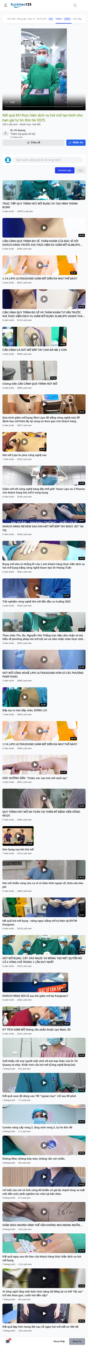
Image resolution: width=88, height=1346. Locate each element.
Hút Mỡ (11, 18)
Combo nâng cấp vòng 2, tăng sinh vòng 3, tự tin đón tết (37, 1127)
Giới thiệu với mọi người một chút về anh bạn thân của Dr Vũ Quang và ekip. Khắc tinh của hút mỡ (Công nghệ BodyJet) (40, 1063)
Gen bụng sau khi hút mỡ (18, 849)
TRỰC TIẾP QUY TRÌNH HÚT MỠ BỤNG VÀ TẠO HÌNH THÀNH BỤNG (40, 205)
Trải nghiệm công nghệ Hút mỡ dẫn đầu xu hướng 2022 (36, 601)
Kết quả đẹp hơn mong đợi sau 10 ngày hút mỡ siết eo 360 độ (40, 1326)
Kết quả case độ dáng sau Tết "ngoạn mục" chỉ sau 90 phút (39, 1096)
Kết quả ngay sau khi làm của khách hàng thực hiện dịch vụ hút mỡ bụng (41, 1258)
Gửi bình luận (64, 170)
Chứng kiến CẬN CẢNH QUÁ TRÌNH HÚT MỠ (29, 383)
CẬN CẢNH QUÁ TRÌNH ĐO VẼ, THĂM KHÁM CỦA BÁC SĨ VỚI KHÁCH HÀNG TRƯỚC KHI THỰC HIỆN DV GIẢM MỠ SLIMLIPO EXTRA (41, 243)
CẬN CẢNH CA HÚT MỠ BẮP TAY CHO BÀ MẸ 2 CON (34, 350)
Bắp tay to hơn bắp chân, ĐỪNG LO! (24, 710)
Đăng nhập (59, 1341)
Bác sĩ (31, 18)
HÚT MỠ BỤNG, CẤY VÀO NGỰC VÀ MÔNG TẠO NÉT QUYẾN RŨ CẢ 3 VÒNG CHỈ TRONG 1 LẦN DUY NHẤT (42, 960)
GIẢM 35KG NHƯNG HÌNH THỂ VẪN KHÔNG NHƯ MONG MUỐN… (42, 1225)
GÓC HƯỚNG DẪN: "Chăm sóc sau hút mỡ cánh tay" (35, 778)
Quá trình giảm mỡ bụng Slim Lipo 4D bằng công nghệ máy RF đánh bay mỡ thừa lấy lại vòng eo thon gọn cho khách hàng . (41, 419)
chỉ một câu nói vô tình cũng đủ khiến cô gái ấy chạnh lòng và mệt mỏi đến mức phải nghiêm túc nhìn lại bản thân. (43, 1192)
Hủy (80, 170)
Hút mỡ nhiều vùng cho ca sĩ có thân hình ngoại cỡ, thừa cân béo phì (42, 885)
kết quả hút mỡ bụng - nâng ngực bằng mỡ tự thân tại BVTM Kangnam (39, 922)
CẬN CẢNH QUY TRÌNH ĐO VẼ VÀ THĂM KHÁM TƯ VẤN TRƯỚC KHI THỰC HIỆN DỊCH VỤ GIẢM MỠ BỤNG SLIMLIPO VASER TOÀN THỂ (43, 314)
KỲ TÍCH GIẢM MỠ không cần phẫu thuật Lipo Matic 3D (36, 1029)
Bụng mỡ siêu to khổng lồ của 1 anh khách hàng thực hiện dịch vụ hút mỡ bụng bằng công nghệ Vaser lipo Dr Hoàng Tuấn (43, 566)
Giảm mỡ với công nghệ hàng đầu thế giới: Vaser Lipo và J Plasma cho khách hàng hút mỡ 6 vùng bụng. (43, 491)
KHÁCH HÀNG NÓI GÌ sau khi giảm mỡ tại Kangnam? (35, 996)
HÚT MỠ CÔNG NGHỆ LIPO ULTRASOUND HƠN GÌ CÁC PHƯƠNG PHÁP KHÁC (43, 675)
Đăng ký (77, 1341)
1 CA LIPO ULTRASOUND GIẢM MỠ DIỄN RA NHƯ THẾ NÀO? (39, 278)
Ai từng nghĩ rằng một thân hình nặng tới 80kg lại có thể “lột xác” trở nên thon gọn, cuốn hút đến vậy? (42, 1293)
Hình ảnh (45, 19)
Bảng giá (22, 18)
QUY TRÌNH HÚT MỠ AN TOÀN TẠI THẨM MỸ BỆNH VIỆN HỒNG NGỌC (41, 813)
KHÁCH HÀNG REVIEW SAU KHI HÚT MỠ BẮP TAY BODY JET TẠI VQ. (42, 528)
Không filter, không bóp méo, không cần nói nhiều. (33, 1158)
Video (64, 19)
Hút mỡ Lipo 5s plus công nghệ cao (24, 455)
